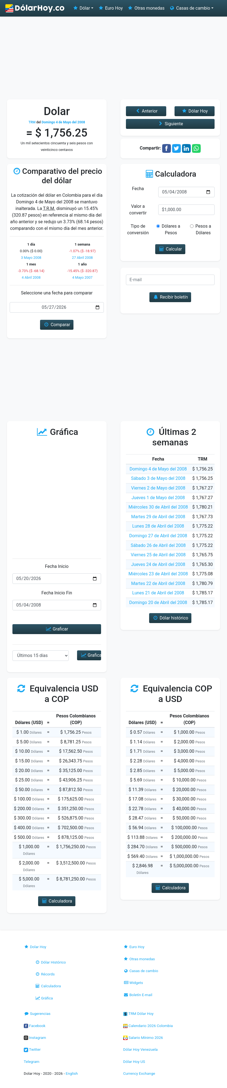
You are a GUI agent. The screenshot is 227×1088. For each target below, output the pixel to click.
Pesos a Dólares (201, 229)
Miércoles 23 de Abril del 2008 (158, 573)
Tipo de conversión (138, 229)
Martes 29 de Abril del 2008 (158, 516)
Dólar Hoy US (134, 1061)
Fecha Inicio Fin (56, 592)
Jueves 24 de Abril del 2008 (158, 564)
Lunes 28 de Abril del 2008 (158, 526)
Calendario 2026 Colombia (148, 1025)
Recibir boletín (170, 297)
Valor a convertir (138, 210)
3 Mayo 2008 (31, 258)
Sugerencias (37, 1013)
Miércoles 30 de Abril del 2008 (158, 507)
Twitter (32, 1049)
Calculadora (48, 986)
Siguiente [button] (170, 123)
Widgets (133, 982)
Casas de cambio (140, 971)
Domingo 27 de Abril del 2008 (158, 535)
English (72, 1073)
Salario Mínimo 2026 (143, 1037)
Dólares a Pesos (170, 229)
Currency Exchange (139, 1073)
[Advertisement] (113, 58)
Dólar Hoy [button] (194, 111)
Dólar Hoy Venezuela (140, 1049)
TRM (31, 122)
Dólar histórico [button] (170, 618)
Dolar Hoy (35, 947)
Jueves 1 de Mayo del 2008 (158, 497)
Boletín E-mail (137, 995)
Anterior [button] (145, 111)
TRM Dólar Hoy (138, 1013)
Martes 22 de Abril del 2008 (158, 583)
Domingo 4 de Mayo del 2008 (158, 469)
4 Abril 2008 (31, 277)
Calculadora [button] (56, 901)
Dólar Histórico (50, 962)
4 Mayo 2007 (82, 277)
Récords (45, 974)
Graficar (56, 629)
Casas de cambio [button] (189, 8)
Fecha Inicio (57, 566)
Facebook (34, 1025)
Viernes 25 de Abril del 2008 (158, 554)
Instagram (35, 1037)
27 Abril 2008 (82, 258)
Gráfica (44, 998)
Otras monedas (146, 8)
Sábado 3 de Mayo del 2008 (158, 478)
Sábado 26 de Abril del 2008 (158, 545)
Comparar (56, 324)
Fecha (138, 188)
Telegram (31, 1061)
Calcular (170, 249)
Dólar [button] (81, 8)
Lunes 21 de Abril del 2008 (158, 592)
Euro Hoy (110, 8)
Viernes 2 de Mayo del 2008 (158, 488)
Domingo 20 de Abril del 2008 (158, 602)
